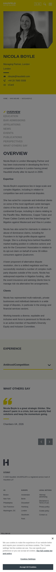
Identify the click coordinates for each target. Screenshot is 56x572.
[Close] (53, 541)
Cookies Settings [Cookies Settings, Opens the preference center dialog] (28, 562)
